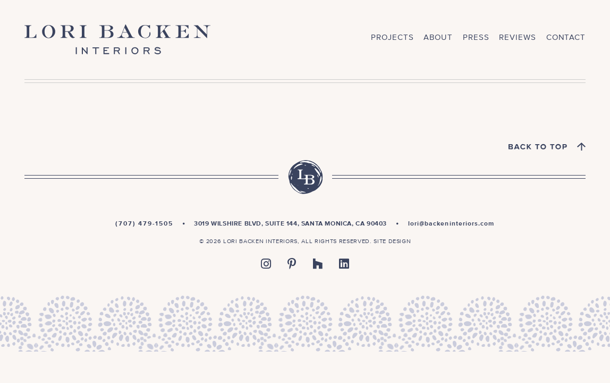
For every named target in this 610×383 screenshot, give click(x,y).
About (438, 37)
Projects (392, 37)
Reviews (517, 37)
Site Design (392, 241)
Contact (566, 37)
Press (476, 37)
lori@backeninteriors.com (451, 224)
